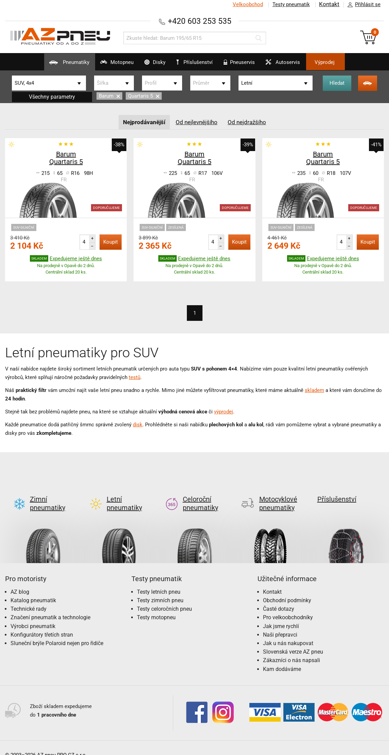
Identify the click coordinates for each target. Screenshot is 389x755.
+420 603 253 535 (200, 21)
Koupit (110, 242)
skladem (314, 390)
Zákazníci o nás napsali (291, 649)
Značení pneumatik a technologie (50, 606)
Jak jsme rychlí (281, 615)
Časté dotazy (278, 597)
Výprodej (348, 62)
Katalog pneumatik (33, 589)
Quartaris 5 (143, 96)
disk (137, 424)
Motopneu (101, 64)
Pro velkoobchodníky (288, 606)
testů (134, 377)
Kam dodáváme (282, 658)
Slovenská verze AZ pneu (293, 640)
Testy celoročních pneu (164, 597)
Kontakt (329, 4)
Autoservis (298, 64)
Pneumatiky (45, 64)
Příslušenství (198, 62)
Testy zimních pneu (160, 589)
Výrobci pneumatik (33, 615)
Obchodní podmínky (287, 589)
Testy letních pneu (158, 580)
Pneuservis (246, 64)
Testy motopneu (156, 606)
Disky (146, 64)
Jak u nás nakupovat (288, 632)
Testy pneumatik (291, 4)
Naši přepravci (280, 623)
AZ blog (20, 580)
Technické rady (29, 597)
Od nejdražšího (249, 121)
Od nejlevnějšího (197, 121)
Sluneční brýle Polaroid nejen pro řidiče (57, 632)
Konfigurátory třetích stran (42, 623)
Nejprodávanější (142, 121)
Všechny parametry (52, 96)
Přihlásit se (362, 4)
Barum (109, 96)
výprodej (223, 411)
